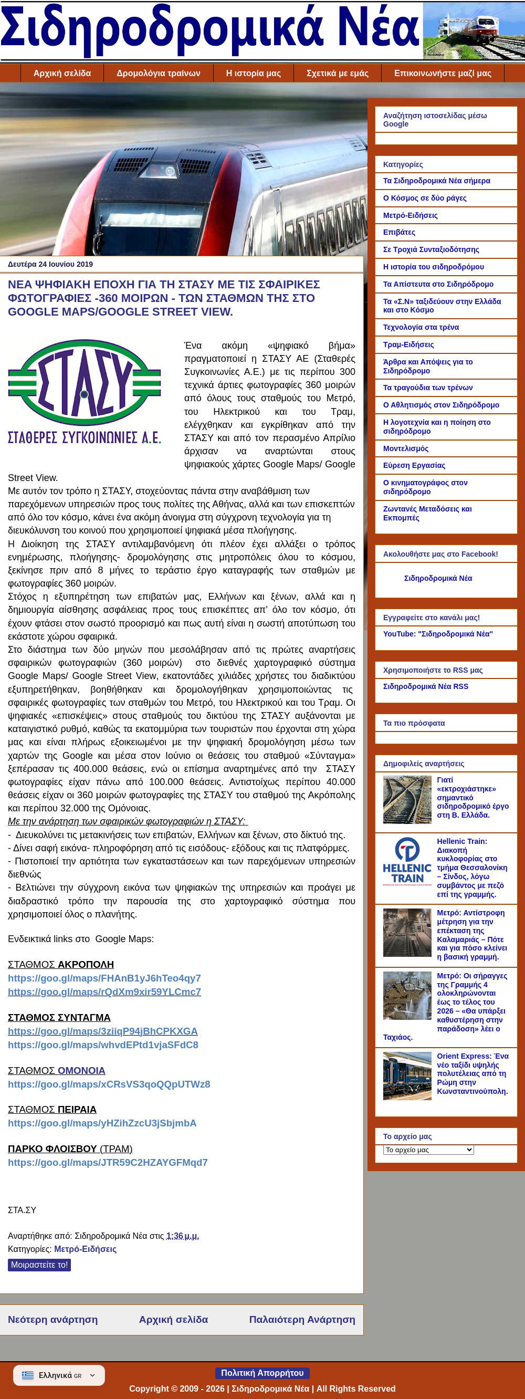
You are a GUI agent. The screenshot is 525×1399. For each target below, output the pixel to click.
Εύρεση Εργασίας (414, 465)
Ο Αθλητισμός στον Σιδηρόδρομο (441, 405)
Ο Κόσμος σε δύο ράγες (425, 198)
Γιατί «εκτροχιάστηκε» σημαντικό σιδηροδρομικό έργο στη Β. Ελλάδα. (473, 797)
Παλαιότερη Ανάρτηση (302, 1319)
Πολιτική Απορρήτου (262, 1373)
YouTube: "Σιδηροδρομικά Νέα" (438, 634)
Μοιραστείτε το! (39, 1264)
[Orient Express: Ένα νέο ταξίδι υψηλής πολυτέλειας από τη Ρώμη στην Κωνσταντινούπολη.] (409, 1097)
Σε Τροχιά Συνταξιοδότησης (431, 249)
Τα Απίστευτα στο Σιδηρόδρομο (438, 284)
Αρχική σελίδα (62, 73)
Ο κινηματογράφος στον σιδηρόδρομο (425, 487)
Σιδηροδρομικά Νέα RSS (425, 686)
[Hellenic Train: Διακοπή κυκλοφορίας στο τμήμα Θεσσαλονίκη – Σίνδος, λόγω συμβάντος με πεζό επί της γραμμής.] (409, 883)
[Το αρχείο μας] (428, 1150)
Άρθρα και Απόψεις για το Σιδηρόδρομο (428, 366)
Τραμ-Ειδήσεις (408, 344)
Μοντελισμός (406, 448)
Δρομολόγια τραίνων (158, 73)
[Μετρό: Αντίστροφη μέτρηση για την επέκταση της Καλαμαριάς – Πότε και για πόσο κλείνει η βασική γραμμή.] (409, 954)
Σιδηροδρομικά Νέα (438, 578)
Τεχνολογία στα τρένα (421, 327)
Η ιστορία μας (253, 73)
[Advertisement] (181, 171)
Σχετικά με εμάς (338, 73)
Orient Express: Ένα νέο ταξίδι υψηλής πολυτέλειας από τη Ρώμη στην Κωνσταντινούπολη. (473, 1073)
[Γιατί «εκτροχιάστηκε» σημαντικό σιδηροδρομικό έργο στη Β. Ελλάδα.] (409, 821)
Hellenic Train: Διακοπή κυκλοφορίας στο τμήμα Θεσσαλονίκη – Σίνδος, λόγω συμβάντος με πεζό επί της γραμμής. (472, 868)
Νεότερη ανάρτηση (53, 1319)
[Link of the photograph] (92, 395)
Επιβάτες (399, 232)
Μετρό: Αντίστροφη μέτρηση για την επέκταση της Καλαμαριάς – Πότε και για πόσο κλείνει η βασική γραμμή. (472, 935)
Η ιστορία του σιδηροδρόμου (433, 267)
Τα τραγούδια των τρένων (428, 387)
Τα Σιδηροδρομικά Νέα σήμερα (436, 180)
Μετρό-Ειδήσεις (85, 1249)
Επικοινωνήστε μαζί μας (442, 73)
